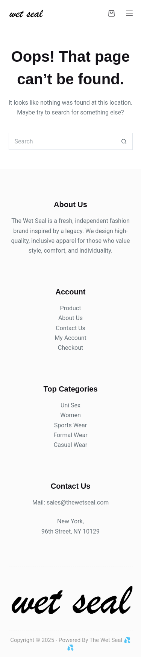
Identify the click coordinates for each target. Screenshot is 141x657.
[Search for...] (62, 141)
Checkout (70, 347)
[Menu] (129, 13)
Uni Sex (70, 405)
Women (70, 415)
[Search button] (124, 141)
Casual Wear (70, 444)
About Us (70, 318)
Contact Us (70, 328)
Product (70, 308)
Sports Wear (70, 425)
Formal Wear (70, 435)
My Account (70, 337)
